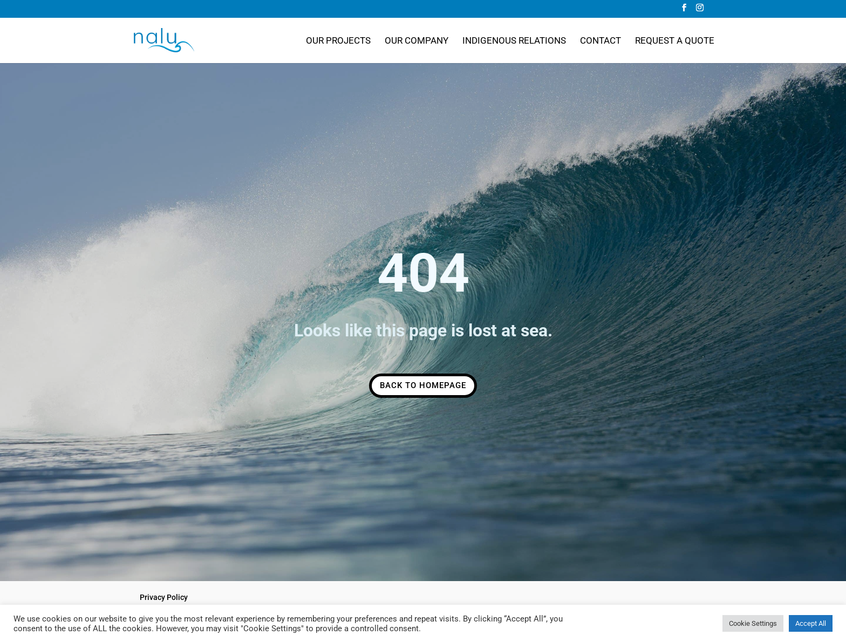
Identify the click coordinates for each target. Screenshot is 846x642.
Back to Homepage (423, 385)
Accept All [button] (810, 623)
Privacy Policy (164, 597)
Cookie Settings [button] (753, 623)
